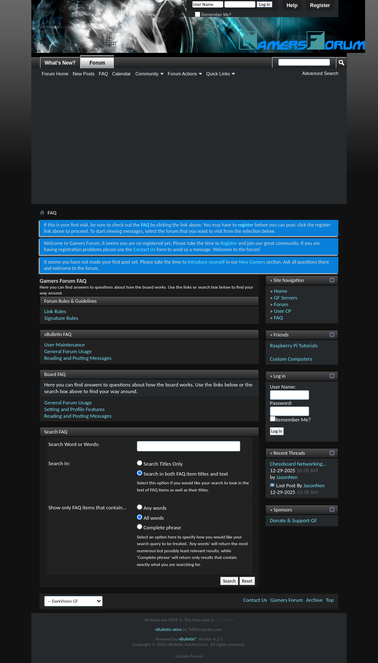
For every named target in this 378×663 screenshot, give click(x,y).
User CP (282, 311)
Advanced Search (320, 73)
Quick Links (218, 73)
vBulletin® (188, 639)
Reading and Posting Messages (77, 358)
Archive (314, 600)
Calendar (121, 73)
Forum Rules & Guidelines (70, 301)
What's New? (60, 63)
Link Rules (55, 311)
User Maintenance (64, 344)
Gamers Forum (286, 600)
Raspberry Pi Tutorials (294, 345)
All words (150, 517)
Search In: (59, 463)
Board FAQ (55, 374)
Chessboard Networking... (298, 464)
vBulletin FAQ (57, 334)
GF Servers (285, 297)
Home (280, 291)
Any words (151, 507)
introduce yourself (206, 262)
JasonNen (287, 477)
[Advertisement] (189, 141)
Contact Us (145, 249)
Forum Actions (182, 73)
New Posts (84, 73)
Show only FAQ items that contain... (87, 507)
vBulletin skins (168, 629)
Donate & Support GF (293, 520)
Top (330, 600)
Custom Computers (291, 359)
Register (320, 5)
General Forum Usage (68, 351)
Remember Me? (213, 14)
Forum (97, 63)
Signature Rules (61, 318)
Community (147, 73)
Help (292, 5)
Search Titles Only (160, 463)
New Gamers (252, 262)
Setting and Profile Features (74, 409)
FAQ (103, 73)
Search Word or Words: (73, 444)
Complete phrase (159, 527)
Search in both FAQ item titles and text (182, 473)
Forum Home (55, 73)
